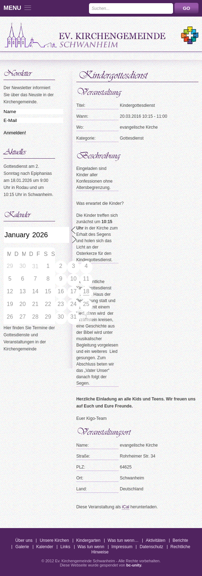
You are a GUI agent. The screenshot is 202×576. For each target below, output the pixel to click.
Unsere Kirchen (54, 540)
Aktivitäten (155, 540)
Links (65, 546)
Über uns (23, 540)
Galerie (22, 546)
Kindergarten (88, 540)
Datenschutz (151, 546)
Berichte (180, 540)
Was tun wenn (91, 546)
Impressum (122, 546)
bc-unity (133, 565)
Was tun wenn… (123, 540)
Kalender (44, 546)
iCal (125, 506)
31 (35, 266)
